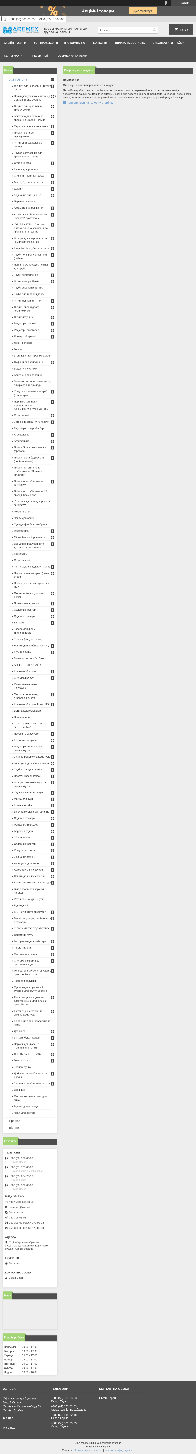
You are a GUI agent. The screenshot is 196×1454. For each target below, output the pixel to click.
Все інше (19, 1089)
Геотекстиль (21, 530)
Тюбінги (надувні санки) (28, 639)
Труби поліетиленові (26, 274)
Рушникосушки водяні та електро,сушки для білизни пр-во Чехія (30, 1001)
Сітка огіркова (22, 162)
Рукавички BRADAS (26, 824)
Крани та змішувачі (25, 740)
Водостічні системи (25, 368)
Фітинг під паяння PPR (27, 300)
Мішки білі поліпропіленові (30, 537)
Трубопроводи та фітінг (28, 769)
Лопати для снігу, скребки (29, 876)
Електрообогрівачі (25, 336)
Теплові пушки (22, 1067)
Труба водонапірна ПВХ (28, 287)
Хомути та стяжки (24, 850)
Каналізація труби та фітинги (31, 248)
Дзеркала (20, 1031)
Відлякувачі (21, 905)
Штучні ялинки (22, 651)
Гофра (18, 349)
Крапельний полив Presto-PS (31, 704)
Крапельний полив (25, 671)
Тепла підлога (22, 947)
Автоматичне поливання (28, 207)
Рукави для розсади (26, 1106)
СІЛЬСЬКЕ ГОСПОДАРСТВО (31, 928)
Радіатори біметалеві (27, 330)
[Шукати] (154, 30)
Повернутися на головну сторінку (90, 102)
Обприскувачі (22, 837)
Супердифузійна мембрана (30, 524)
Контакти (100, 42)
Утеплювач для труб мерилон (32, 355)
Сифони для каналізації (28, 362)
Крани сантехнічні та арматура (32, 882)
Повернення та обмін (72, 55)
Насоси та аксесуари (26, 733)
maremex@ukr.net (19, 1207)
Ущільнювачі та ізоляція (28, 792)
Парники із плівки (24, 201)
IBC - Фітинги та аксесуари (30, 911)
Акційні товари (15, 42)
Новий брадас (22, 717)
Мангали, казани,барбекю (29, 658)
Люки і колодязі (23, 342)
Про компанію (74, 42)
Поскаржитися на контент (88, 1450)
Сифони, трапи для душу (29, 175)
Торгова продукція (25, 980)
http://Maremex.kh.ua (21, 1201)
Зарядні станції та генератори (32, 1083)
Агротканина (21, 440)
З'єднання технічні (25, 856)
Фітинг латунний (24, 317)
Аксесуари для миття (26, 863)
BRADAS (19, 622)
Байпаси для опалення (28, 374)
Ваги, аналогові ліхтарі (27, 710)
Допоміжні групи (23, 934)
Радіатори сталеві (25, 323)
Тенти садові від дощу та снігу (32, 566)
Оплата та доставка (130, 42)
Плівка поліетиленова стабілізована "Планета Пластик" (28, 471)
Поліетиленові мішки (26, 603)
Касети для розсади (26, 169)
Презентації (39, 55)
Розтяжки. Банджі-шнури (29, 899)
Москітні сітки (22, 511)
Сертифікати (13, 55)
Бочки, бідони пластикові (29, 182)
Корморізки (20, 553)
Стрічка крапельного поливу (31, 126)
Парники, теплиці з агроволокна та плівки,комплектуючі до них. (31, 405)
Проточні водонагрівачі (28, 775)
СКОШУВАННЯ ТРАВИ (28, 1054)
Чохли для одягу (24, 517)
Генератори (21, 1060)
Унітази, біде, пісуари (27, 1037)
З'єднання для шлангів (27, 195)
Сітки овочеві (22, 560)
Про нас (14, 1120)
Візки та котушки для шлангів (31, 811)
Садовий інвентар (25, 609)
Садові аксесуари (24, 616)
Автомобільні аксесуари (28, 869)
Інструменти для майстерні (30, 941)
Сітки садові (21, 415)
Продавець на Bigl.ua (98, 1446)
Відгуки (14, 1127)
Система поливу (24, 677)
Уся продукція (44, 42)
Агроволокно (21, 434)
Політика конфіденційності (119, 1450)
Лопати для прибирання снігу (31, 645)
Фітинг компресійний (26, 281)
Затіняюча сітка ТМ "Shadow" (31, 421)
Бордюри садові (23, 831)
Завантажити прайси (168, 42)
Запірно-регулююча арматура (32, 756)
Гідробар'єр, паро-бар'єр (29, 428)
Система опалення (25, 954)
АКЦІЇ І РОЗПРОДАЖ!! (27, 664)
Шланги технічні (23, 805)
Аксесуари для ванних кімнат (31, 763)
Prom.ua (116, 1443)
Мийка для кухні (23, 798)
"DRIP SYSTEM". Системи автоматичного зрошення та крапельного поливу (31, 228)
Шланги (18, 188)
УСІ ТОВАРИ (18, 79)
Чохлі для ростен (24, 1112)
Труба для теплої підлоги (29, 294)
